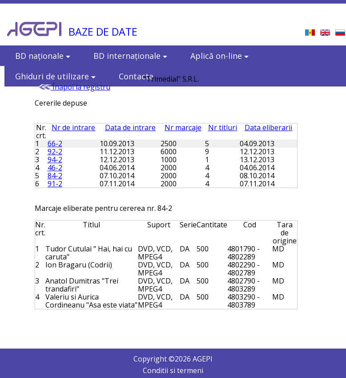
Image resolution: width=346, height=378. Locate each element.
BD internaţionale (130, 55)
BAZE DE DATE (102, 32)
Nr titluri (222, 127)
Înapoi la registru (74, 87)
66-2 (55, 143)
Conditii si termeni (173, 370)
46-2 (55, 168)
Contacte (136, 76)
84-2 (55, 176)
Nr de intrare (73, 127)
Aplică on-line (219, 55)
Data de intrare (130, 127)
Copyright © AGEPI (173, 359)
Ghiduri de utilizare (55, 76)
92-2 (55, 151)
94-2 (55, 159)
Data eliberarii (268, 127)
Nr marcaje (183, 127)
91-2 (55, 184)
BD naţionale (42, 55)
